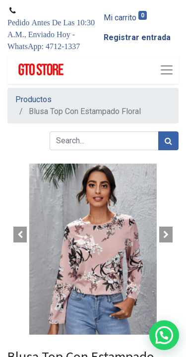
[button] (20, 234)
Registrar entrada (137, 37)
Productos (33, 99)
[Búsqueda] (168, 140)
